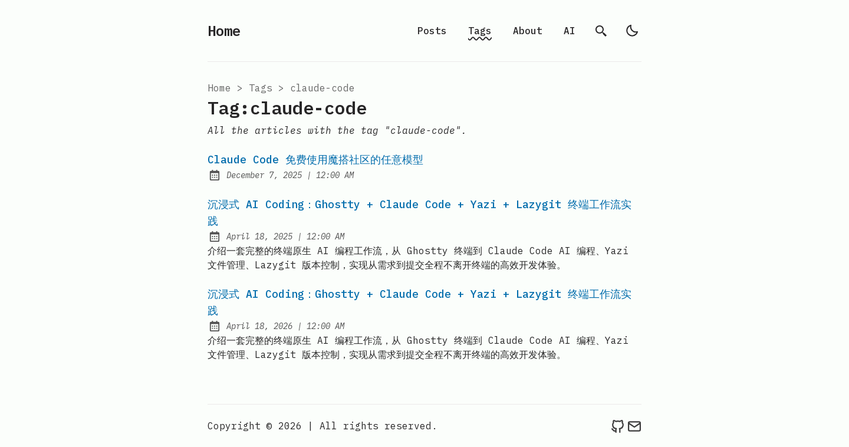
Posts (432, 31)
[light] (632, 30)
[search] (601, 31)
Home (224, 30)
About (527, 31)
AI (569, 31)
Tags (480, 31)
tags (260, 88)
